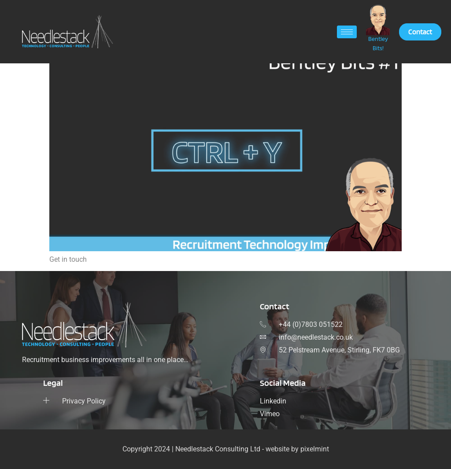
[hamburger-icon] (347, 32)
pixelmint (314, 449)
